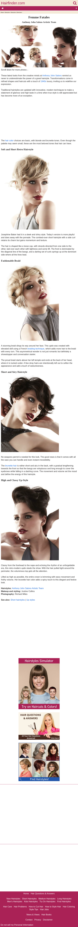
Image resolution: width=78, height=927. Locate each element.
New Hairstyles (13, 899)
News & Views (33, 915)
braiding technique (35, 349)
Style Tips (33, 909)
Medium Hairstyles (47, 899)
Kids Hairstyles (31, 901)
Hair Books (47, 915)
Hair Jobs (44, 909)
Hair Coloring (69, 907)
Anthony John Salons (52, 75)
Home (2, 12)
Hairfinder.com (13, 3)
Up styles (30, 600)
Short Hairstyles (29, 899)
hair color (9, 140)
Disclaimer (48, 920)
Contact (29, 920)
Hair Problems (20, 907)
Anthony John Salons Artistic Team (28, 588)
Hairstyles (7, 12)
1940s (43, 81)
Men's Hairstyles (14, 901)
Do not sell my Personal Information (17, 925)
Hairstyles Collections (16, 12)
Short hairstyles (18, 600)
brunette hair (11, 466)
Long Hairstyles (64, 899)
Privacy (37, 920)
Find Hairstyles (64, 901)
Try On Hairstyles (47, 901)
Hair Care (7, 907)
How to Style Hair (53, 907)
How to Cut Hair (36, 907)
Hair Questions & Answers (43, 893)
